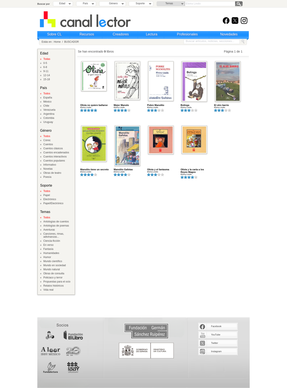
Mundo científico (52, 261)
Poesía (47, 176)
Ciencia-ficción (51, 240)
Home (57, 41)
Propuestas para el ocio (56, 281)
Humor (47, 257)
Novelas (48, 168)
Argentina (48, 113)
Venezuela (49, 109)
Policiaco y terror (52, 277)
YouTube (215, 334)
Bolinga (185, 105)
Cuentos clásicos (53, 148)
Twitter (214, 343)
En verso (48, 244)
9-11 (45, 71)
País (85, 3)
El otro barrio (221, 105)
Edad (62, 3)
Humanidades (51, 253)
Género (113, 3)
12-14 (46, 75)
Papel (46, 195)
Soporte (140, 3)
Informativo (49, 164)
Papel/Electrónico (53, 203)
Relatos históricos (53, 285)
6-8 (45, 67)
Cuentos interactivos (55, 156)
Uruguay (48, 122)
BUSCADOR (71, 41)
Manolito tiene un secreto (94, 169)
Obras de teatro (52, 172)
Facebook (216, 326)
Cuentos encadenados (56, 152)
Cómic (47, 140)
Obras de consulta (53, 273)
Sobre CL (54, 34)
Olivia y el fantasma (158, 169)
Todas (46, 58)
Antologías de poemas (56, 225)
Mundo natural (51, 269)
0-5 (45, 63)
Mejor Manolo (121, 105)
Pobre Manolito (155, 105)
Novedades (229, 34)
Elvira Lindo (85, 107)
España (47, 97)
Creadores (121, 34)
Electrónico (49, 199)
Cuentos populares (54, 160)
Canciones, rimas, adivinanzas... (53, 235)
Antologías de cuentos (56, 221)
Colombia (48, 117)
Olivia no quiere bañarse (94, 105)
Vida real (48, 289)
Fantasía (48, 249)
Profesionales (187, 34)
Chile (46, 105)
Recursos (87, 34)
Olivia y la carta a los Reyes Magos (192, 170)
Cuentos (48, 144)
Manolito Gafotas (123, 169)
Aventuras (49, 229)
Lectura (151, 34)
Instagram (216, 351)
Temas (169, 3)
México (47, 101)
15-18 (46, 79)
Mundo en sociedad (54, 265)
